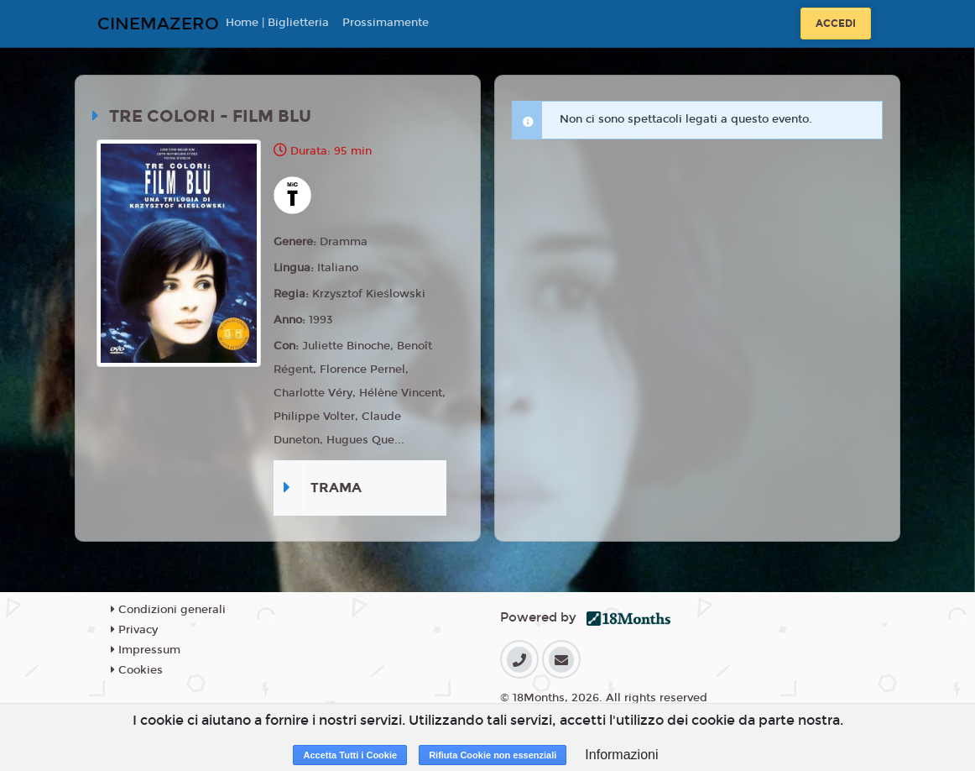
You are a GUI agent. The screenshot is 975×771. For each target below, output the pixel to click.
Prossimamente (385, 22)
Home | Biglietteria (277, 22)
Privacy (134, 630)
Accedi (836, 23)
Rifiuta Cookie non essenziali (492, 755)
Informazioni (621, 754)
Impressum (145, 650)
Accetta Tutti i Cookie (350, 755)
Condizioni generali (168, 609)
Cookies (137, 670)
